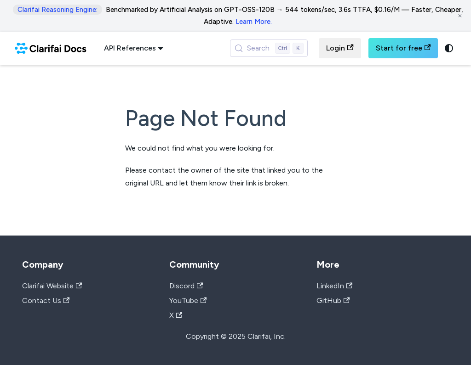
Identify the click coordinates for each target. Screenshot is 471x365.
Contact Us (45, 300)
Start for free (403, 48)
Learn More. (254, 21)
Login (339, 48)
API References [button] (130, 48)
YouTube (188, 300)
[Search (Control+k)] (269, 48)
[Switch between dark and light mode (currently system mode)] (449, 48)
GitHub (333, 300)
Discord (186, 285)
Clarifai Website (52, 285)
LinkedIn (334, 285)
